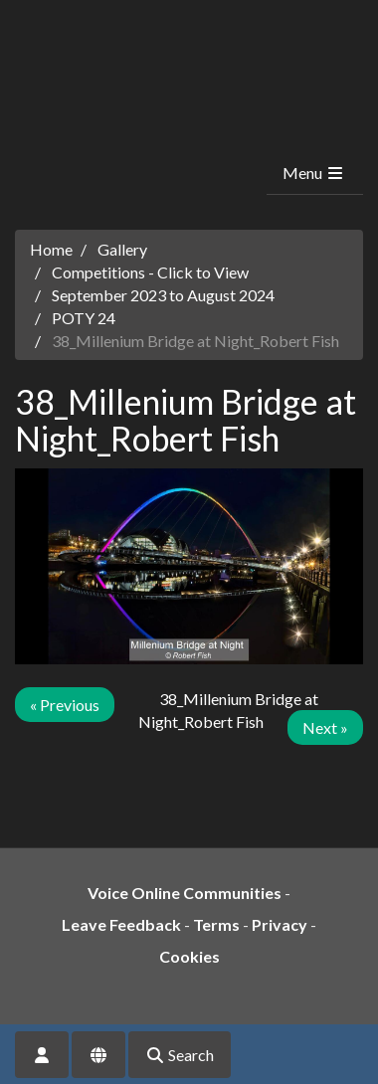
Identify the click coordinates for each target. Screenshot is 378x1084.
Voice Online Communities (185, 892)
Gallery (122, 249)
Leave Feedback (121, 924)
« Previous (64, 704)
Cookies (189, 956)
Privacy (279, 924)
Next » (325, 727)
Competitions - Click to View (150, 272)
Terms (216, 924)
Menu (314, 172)
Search (179, 1054)
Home (51, 249)
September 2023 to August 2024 (163, 294)
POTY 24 (83, 317)
